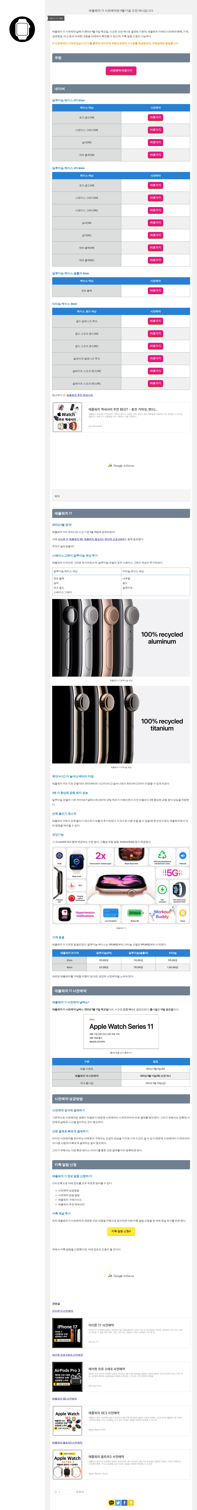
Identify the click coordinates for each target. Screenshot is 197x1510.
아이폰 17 (63, 539)
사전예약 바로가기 (121, 70)
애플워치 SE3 (76, 539)
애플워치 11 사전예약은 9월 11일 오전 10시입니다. (121, 10)
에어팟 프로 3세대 (114, 539)
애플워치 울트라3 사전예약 (67, 1442)
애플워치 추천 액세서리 (80, 395)
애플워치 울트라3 (93, 539)
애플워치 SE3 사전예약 (64, 1398)
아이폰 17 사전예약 (62, 1310)
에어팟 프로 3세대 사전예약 (67, 1354)
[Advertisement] (121, 465)
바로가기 (155, 117)
